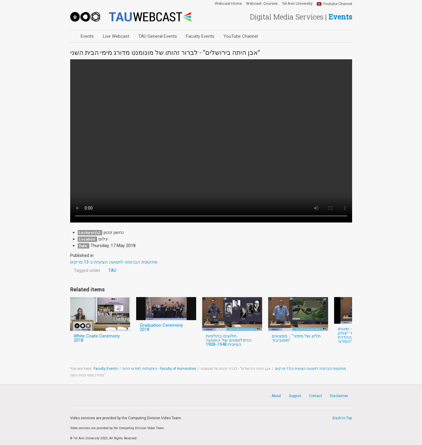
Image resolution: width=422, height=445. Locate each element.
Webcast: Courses (262, 3)
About (276, 396)
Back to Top (342, 418)
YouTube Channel (240, 36)
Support (295, 396)
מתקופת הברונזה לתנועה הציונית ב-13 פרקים (310, 369)
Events (87, 36)
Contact (315, 396)
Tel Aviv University (297, 3)
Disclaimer (339, 396)
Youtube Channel (337, 3)
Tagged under (87, 270)
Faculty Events (200, 36)
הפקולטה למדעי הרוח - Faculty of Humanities (159, 369)
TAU (112, 270)
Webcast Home (228, 3)
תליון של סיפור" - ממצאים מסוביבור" (296, 338)
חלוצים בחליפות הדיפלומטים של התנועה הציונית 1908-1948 (229, 340)
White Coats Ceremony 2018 (97, 338)
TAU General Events (157, 36)
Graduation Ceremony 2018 (161, 327)
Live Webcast (116, 36)
